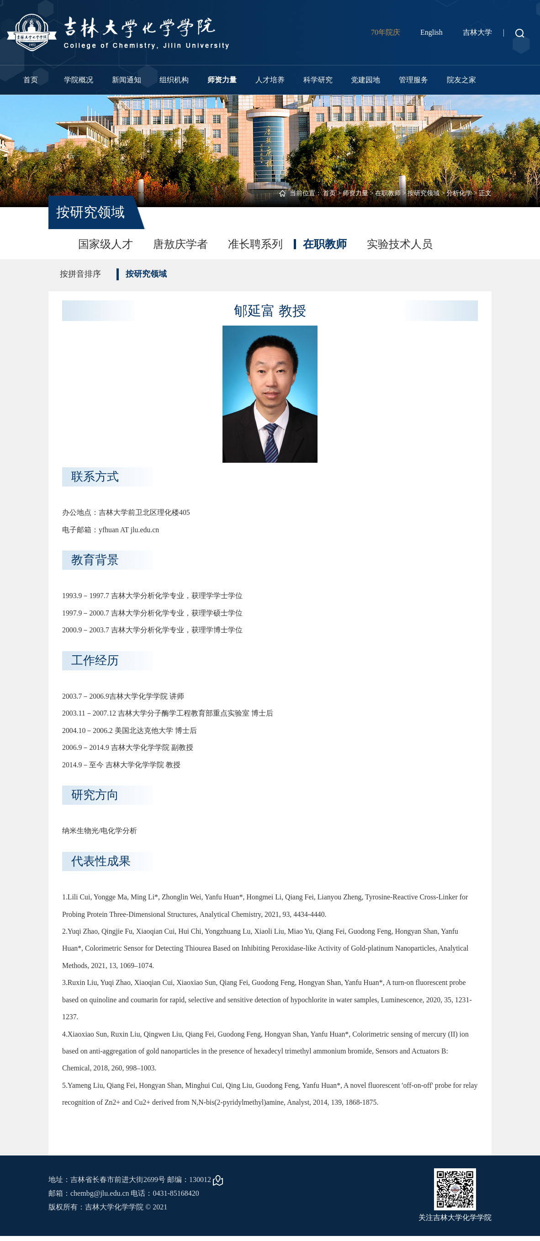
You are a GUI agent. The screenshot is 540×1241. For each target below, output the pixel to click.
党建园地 (365, 80)
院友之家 (461, 80)
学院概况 (78, 80)
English (431, 32)
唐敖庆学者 (180, 244)
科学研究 (318, 80)
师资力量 (222, 80)
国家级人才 (105, 244)
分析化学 (459, 193)
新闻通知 (126, 80)
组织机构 (174, 80)
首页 (30, 80)
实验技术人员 (400, 244)
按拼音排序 (80, 273)
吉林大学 (477, 32)
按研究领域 (423, 193)
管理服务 (413, 80)
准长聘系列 (255, 244)
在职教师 (388, 193)
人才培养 (270, 80)
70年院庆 (385, 32)
